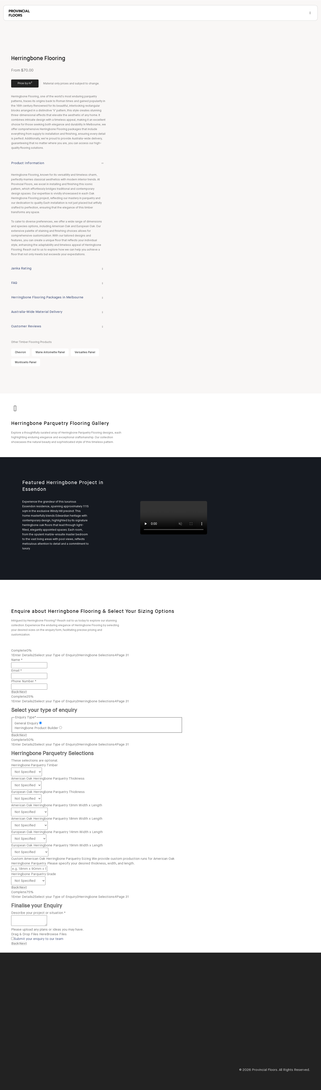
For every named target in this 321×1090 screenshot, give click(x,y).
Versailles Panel (85, 352)
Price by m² (25, 83)
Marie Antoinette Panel (50, 352)
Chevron (20, 352)
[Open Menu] (310, 13)
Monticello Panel (25, 362)
